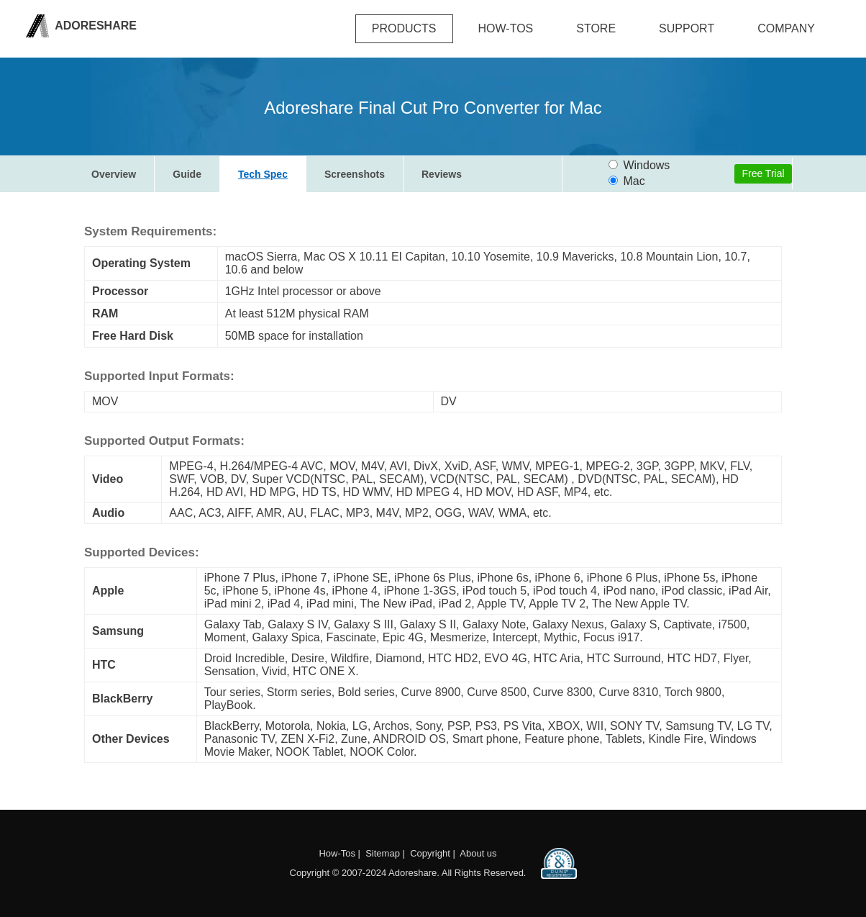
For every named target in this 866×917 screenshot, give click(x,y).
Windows (639, 165)
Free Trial (763, 173)
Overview (113, 174)
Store (596, 28)
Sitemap (382, 853)
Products (404, 28)
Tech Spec (263, 174)
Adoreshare (94, 25)
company (786, 28)
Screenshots (354, 174)
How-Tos (337, 853)
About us (478, 853)
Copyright (430, 853)
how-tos (506, 28)
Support (686, 28)
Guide (187, 174)
